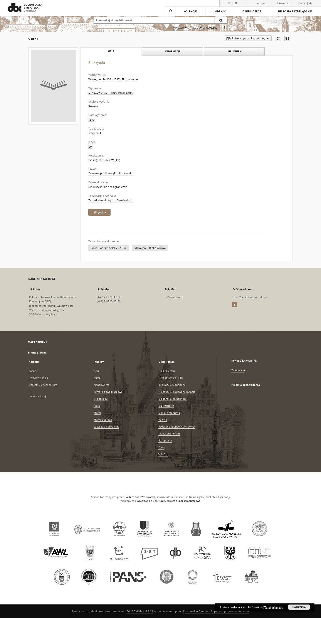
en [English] (236, 3)
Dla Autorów (166, 406)
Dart (161, 447)
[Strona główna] (170, 11)
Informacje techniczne (172, 385)
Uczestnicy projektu (170, 378)
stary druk (95, 133)
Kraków (93, 106)
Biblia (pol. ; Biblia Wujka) (104, 160)
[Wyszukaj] (221, 20)
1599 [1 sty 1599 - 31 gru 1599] (91, 119)
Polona (162, 419)
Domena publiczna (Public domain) (110, 173)
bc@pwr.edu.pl (174, 297)
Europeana (165, 440)
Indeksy (219, 11)
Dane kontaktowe (169, 412)
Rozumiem (299, 607)
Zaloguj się (305, 3)
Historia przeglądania (295, 11)
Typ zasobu (101, 399)
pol (90, 146)
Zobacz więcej (37, 396)
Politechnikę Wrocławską (140, 497)
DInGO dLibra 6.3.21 (140, 611)
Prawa (97, 412)
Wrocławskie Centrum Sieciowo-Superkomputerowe (168, 501)
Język (97, 406)
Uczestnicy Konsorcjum (43, 385)
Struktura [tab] (234, 51)
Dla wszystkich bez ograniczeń (107, 187)
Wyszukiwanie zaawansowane (195, 27)
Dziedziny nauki (38, 378)
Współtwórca (101, 385)
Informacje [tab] (172, 51)
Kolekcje (190, 11)
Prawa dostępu (103, 419)
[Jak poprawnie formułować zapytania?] (224, 27)
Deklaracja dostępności (172, 399)
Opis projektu (166, 371)
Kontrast (261, 3)
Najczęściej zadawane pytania (176, 392)
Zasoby (33, 371)
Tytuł (97, 371)
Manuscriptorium (169, 433)
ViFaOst (163, 454)
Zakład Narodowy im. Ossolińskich (110, 200)
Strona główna (37, 352)
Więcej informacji (273, 607)
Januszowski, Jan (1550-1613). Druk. (110, 92)
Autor (97, 378)
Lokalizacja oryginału (106, 426)
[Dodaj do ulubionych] (278, 38)
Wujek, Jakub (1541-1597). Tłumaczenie (113, 79)
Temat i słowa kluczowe (108, 392)
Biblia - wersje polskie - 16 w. (108, 248)
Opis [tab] (111, 51)
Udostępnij (282, 3)
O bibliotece (251, 11)
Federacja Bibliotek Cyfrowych (176, 426)
